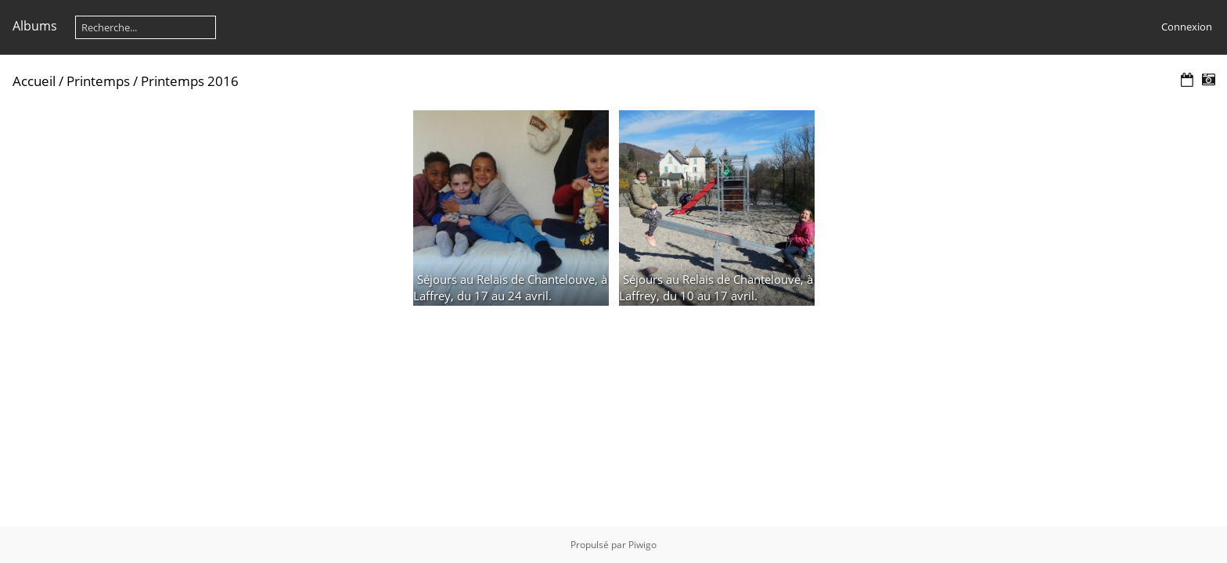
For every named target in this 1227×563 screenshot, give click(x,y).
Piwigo (642, 544)
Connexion (1186, 27)
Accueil (34, 81)
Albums (35, 25)
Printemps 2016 (190, 81)
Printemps (98, 81)
